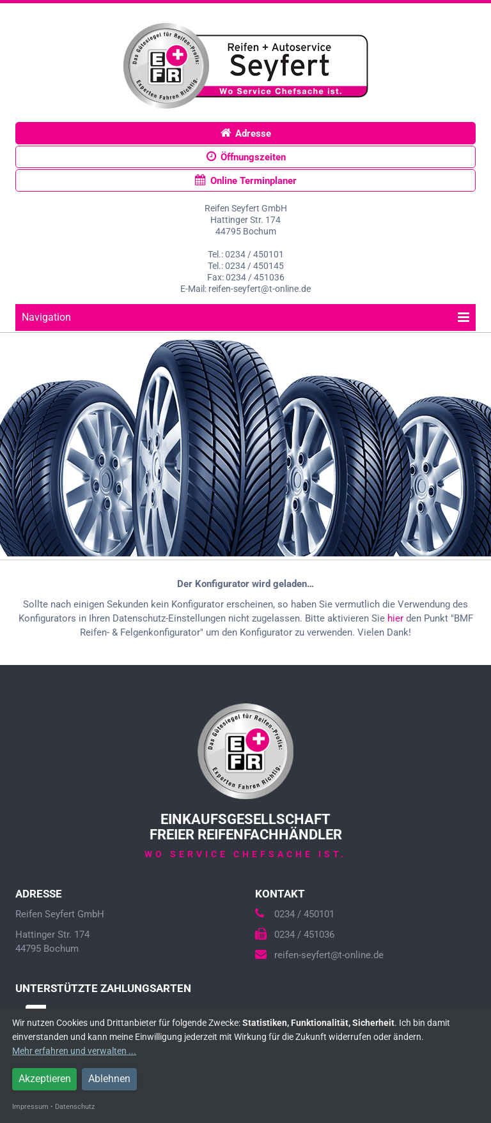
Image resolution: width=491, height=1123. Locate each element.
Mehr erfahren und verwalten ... (74, 1051)
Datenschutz (75, 1107)
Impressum (30, 1107)
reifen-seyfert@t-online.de (319, 955)
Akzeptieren (45, 1079)
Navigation (245, 317)
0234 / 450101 (294, 914)
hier (395, 618)
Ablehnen (109, 1079)
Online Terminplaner (246, 180)
